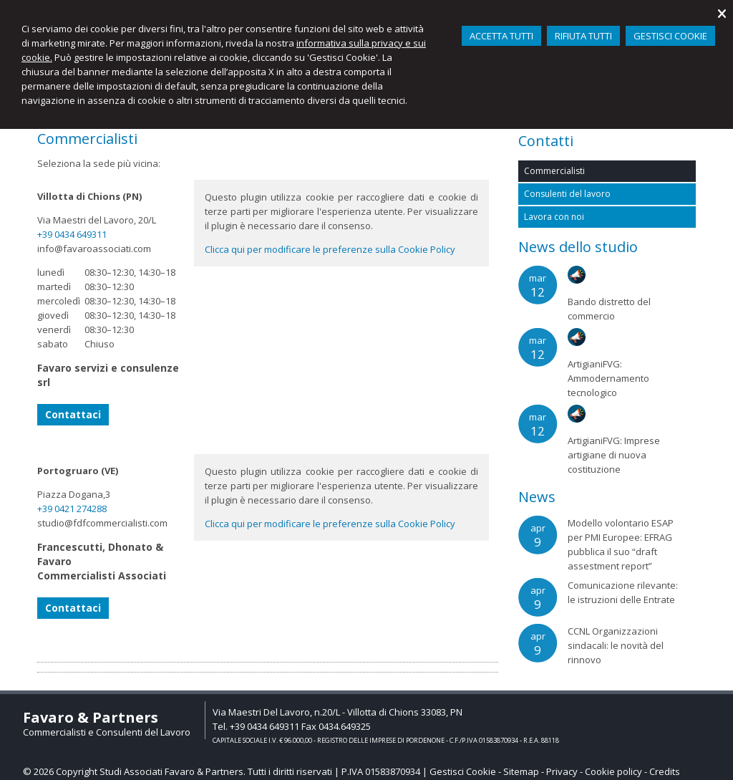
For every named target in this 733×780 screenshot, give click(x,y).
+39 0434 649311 (72, 234)
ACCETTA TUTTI (501, 35)
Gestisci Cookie (462, 771)
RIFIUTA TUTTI (583, 35)
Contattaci (73, 414)
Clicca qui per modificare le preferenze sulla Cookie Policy (330, 249)
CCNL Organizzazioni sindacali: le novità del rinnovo (616, 645)
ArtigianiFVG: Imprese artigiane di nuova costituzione (614, 455)
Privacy (562, 771)
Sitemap (521, 771)
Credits (664, 771)
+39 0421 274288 (72, 508)
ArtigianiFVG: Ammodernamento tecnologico (608, 378)
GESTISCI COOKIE (670, 35)
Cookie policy (613, 771)
